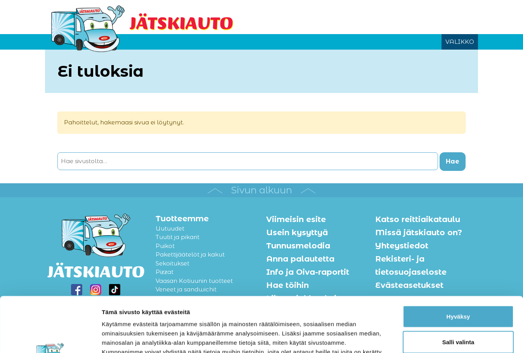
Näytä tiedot (415, 337)
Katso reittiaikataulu (417, 219)
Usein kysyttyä (297, 232)
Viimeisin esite (296, 219)
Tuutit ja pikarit (177, 237)
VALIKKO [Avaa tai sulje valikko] (459, 41)
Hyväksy (458, 261)
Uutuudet (170, 228)
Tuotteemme (182, 218)
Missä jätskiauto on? (418, 232)
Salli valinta (458, 287)
